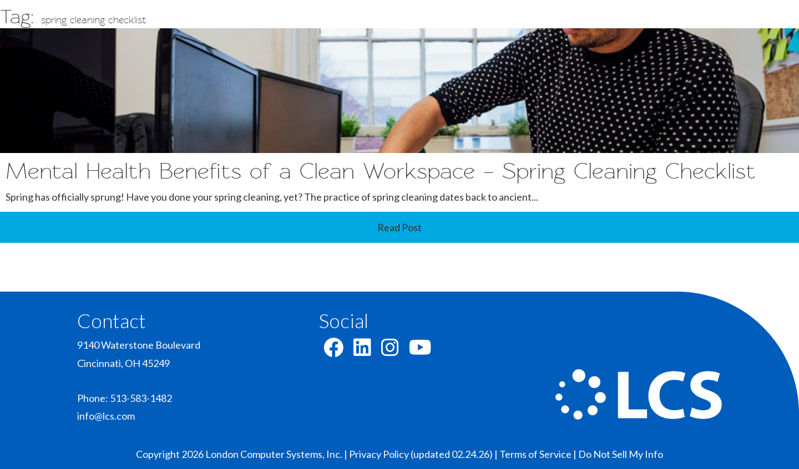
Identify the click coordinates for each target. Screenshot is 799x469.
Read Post (399, 227)
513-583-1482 (141, 398)
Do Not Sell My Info (620, 454)
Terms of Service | (538, 454)
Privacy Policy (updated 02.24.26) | (424, 454)
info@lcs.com (106, 416)
